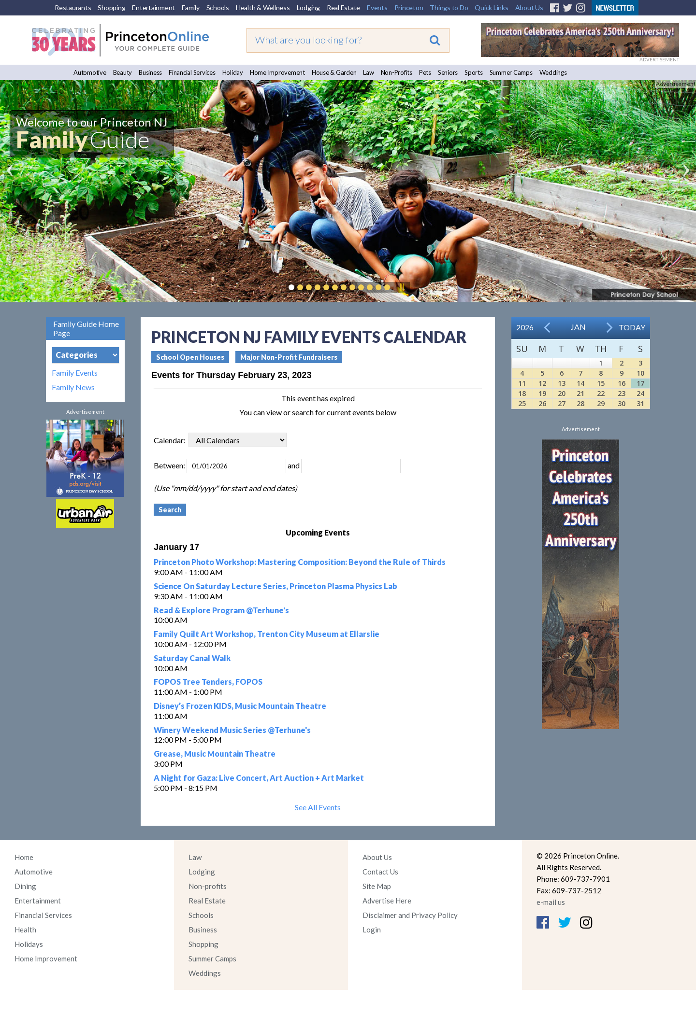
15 (601, 383)
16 (621, 383)
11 (522, 383)
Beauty (122, 72)
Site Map (376, 886)
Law (368, 72)
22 (601, 393)
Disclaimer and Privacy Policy (410, 915)
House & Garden (334, 72)
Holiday (232, 72)
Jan (578, 326)
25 (522, 403)
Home (23, 857)
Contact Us (380, 871)
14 (580, 383)
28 (580, 403)
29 (601, 403)
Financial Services (192, 72)
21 (580, 393)
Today (632, 327)
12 (542, 383)
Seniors (448, 72)
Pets (425, 72)
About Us (529, 7)
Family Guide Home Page (86, 328)
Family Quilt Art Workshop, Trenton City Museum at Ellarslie (266, 633)
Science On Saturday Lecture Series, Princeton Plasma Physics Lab (275, 586)
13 (562, 383)
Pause (401, 287)
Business (150, 72)
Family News (73, 387)
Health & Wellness (263, 7)
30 (621, 403)
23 (621, 393)
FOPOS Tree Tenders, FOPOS (208, 681)
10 (640, 373)
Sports (473, 72)
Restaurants (73, 7)
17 (640, 383)
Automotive (89, 72)
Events (377, 7)
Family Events (75, 372)
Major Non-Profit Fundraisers (288, 357)
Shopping (111, 7)
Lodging (308, 7)
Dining (25, 886)
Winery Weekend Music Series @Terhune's (232, 729)
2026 (525, 327)
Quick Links (491, 7)
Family (191, 7)
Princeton (408, 7)
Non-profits (207, 886)
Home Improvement (277, 72)
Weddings (553, 72)
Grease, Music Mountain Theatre (215, 753)
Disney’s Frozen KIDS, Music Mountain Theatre (240, 705)
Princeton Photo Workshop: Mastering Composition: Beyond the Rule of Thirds (300, 561)
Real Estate (343, 7)
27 (562, 403)
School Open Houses (190, 357)
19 (542, 393)
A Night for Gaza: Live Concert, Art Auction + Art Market (259, 777)
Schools (217, 7)
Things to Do (449, 7)
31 (640, 403)
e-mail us (550, 902)
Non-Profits (396, 72)
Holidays (28, 944)
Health (25, 929)
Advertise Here (386, 900)
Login (371, 929)
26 (542, 403)
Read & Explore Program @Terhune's (221, 610)
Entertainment (153, 7)
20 (562, 393)
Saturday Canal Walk (192, 658)
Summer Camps (511, 72)
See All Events (318, 807)
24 (640, 393)
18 (522, 393)
